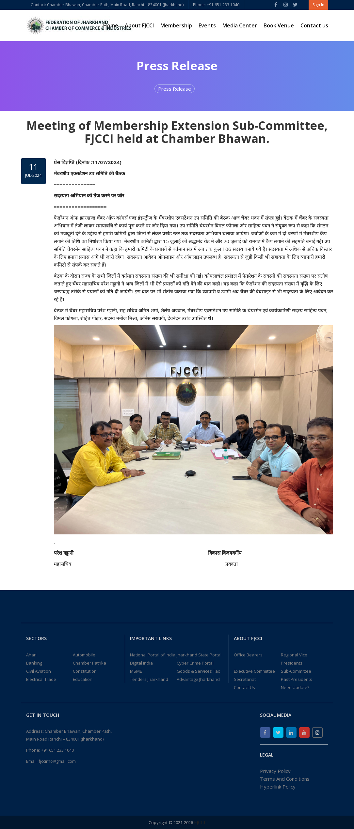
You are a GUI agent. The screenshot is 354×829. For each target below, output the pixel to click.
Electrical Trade (41, 679)
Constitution (85, 671)
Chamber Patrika (89, 663)
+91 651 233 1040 (57, 750)
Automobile (84, 655)
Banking (34, 663)
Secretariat (245, 679)
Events (207, 25)
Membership (176, 25)
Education (82, 679)
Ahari (31, 655)
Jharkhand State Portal (199, 655)
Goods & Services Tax (198, 671)
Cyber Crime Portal (195, 663)
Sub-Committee (296, 671)
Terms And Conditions (285, 778)
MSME (136, 671)
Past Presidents (296, 679)
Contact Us (244, 687)
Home (110, 25)
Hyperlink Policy (278, 786)
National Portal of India (152, 655)
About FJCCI (139, 25)
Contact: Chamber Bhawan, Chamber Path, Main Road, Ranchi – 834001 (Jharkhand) (107, 5)
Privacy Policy (275, 771)
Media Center (239, 25)
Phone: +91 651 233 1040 (216, 5)
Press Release (174, 88)
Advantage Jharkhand (198, 679)
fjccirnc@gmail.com (57, 761)
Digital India (141, 663)
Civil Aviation (38, 671)
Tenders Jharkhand (149, 679)
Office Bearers (248, 655)
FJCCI (199, 822)
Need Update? (295, 687)
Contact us (314, 25)
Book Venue (279, 25)
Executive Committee (254, 671)
